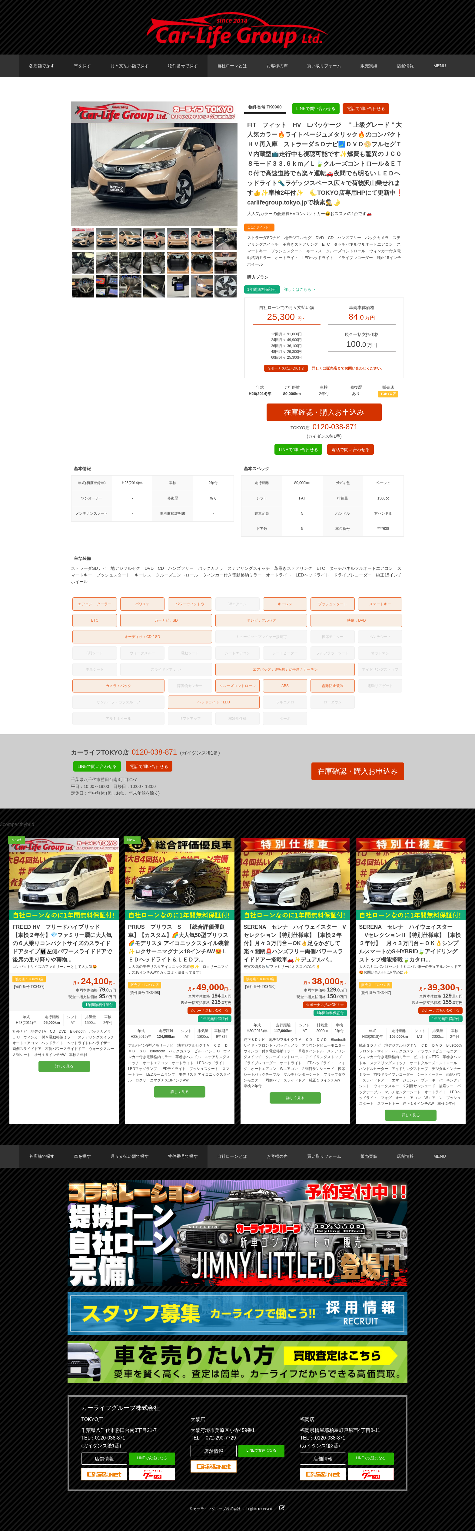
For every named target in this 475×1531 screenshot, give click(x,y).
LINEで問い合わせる (315, 108)
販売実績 (368, 65)
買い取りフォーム (324, 65)
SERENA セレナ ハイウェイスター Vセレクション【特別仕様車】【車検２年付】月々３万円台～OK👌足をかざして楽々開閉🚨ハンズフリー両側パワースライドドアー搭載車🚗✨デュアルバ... (295, 943)
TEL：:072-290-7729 (213, 1437)
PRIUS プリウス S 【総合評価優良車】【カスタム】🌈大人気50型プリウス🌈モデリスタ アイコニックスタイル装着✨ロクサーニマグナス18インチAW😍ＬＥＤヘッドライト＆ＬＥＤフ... (178, 943)
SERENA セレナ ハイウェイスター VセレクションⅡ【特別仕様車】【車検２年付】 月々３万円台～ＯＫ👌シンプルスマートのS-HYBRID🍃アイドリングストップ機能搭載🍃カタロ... (410, 943)
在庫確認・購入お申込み (324, 412)
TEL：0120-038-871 (103, 1437)
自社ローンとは (232, 65)
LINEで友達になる (152, 1458)
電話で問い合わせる (366, 108)
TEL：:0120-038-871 (322, 1437)
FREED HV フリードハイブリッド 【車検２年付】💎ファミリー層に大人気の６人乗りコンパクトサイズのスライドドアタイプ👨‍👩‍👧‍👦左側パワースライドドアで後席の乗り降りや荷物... (62, 943)
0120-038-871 (335, 427)
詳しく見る (64, 1066)
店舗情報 (405, 65)
